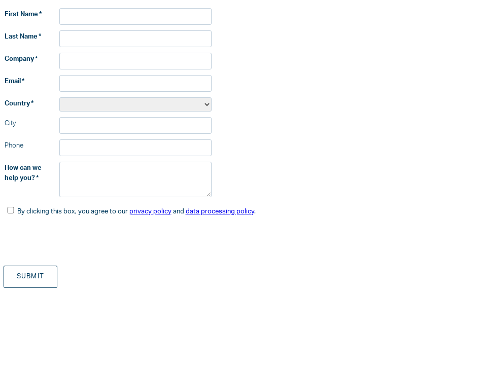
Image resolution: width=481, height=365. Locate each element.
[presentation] (81, 240)
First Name (21, 14)
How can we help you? (23, 172)
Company (19, 58)
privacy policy (150, 211)
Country (17, 103)
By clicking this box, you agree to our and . (136, 211)
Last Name (21, 36)
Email (13, 81)
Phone (14, 145)
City (10, 123)
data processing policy (220, 211)
